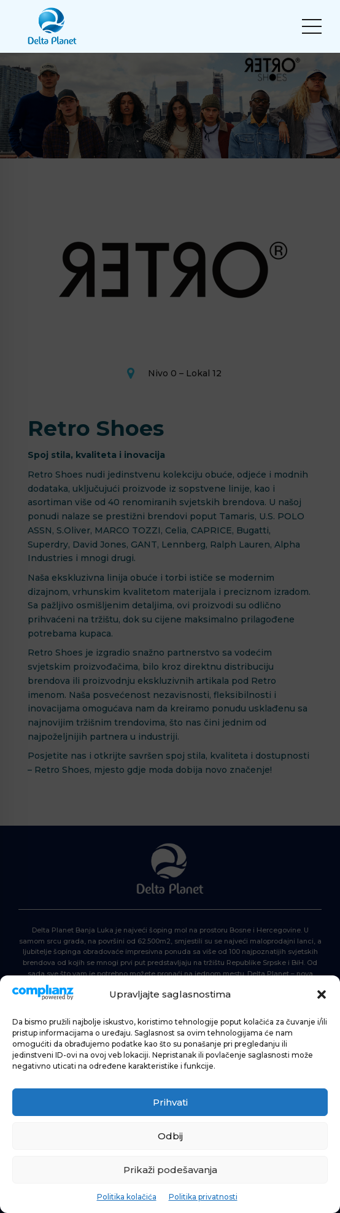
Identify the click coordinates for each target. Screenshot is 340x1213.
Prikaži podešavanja (170, 1170)
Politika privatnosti (203, 1196)
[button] (321, 994)
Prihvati (170, 1102)
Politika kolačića (126, 1196)
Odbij (170, 1136)
